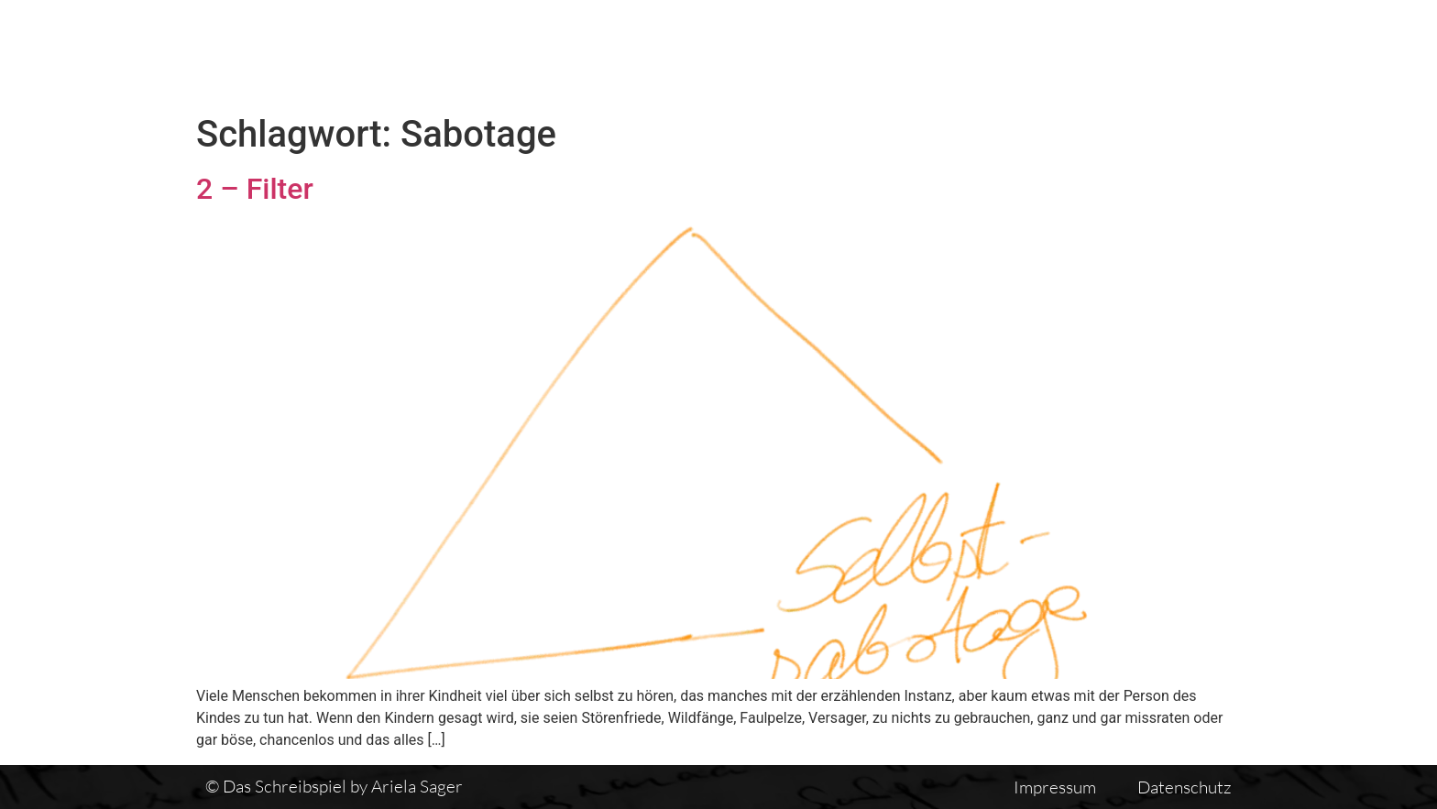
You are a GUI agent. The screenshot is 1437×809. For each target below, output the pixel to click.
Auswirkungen (1225, 51)
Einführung (1079, 51)
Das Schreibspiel (699, 51)
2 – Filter (254, 188)
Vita (977, 51)
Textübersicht (864, 51)
